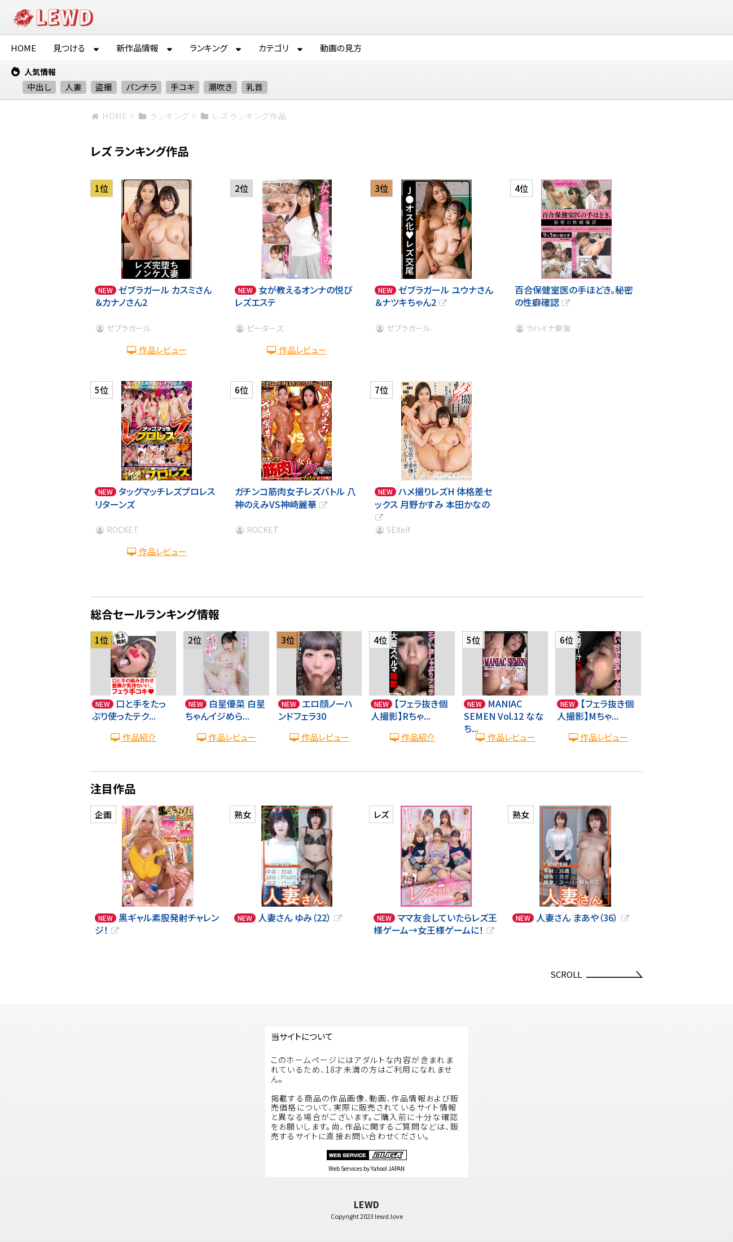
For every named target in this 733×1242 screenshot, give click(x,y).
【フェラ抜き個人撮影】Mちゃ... (595, 710)
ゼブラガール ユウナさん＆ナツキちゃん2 (434, 296)
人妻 (73, 87)
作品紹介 (133, 737)
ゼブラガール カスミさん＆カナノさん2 (153, 296)
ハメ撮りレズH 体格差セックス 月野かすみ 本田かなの (433, 503)
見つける (69, 48)
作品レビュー (156, 350)
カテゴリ (273, 48)
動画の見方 (341, 48)
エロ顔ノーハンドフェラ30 (315, 710)
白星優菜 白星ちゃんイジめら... (225, 710)
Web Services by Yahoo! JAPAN (366, 1168)
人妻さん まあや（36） (583, 917)
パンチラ (141, 87)
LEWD (366, 1204)
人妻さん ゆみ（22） (301, 917)
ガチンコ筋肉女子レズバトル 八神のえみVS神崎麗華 (295, 497)
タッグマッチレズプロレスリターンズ (155, 497)
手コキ (182, 87)
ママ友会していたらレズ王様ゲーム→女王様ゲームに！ (435, 924)
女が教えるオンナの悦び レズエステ (293, 296)
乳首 (254, 87)
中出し (39, 87)
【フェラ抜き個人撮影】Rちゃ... (409, 710)
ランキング (208, 48)
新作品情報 (137, 48)
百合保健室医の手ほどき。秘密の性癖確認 (574, 296)
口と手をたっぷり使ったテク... (129, 710)
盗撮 (103, 87)
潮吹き (220, 87)
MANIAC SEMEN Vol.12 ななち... (504, 716)
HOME (23, 48)
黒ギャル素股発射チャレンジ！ (157, 924)
